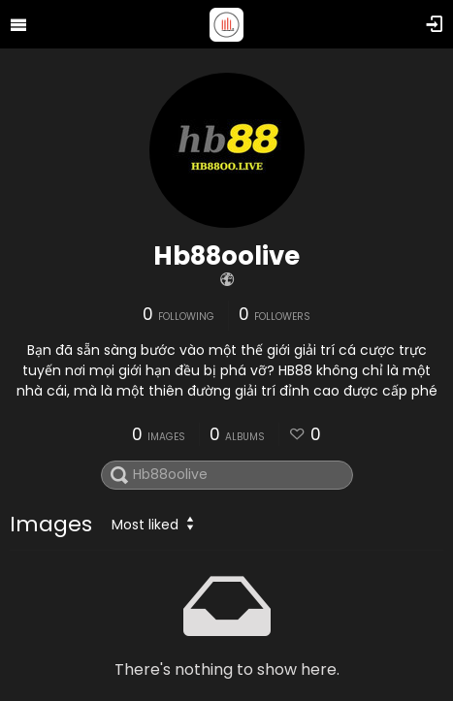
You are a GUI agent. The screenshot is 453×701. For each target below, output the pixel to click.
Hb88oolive (226, 256)
